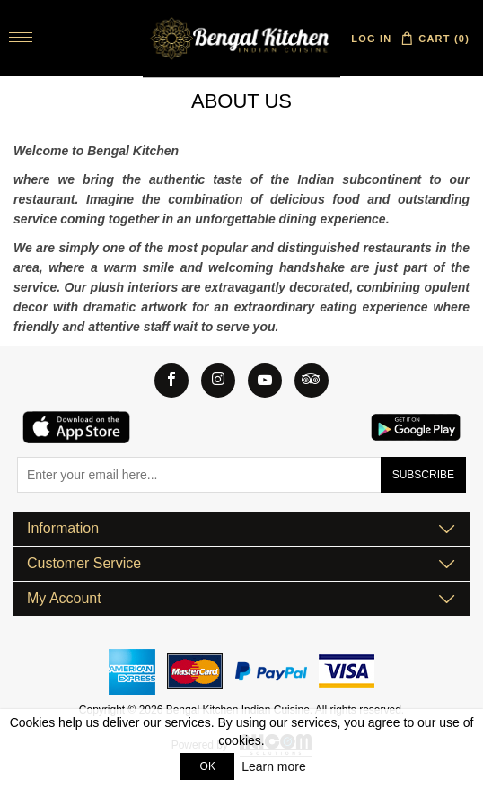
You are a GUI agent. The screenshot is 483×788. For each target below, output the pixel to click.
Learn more (274, 766)
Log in (371, 38)
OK (207, 766)
